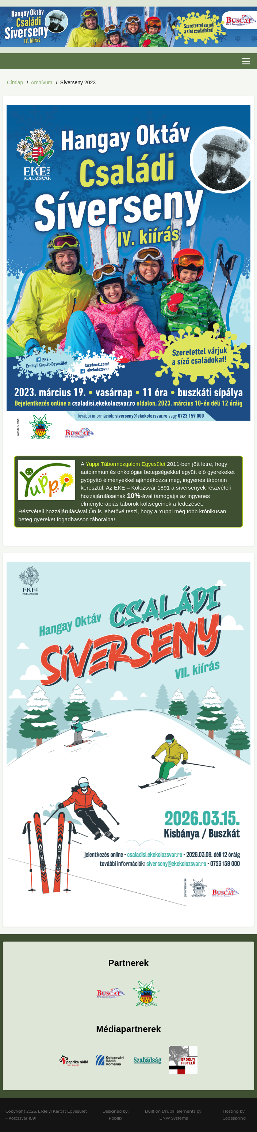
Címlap (15, 82)
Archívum (41, 82)
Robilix (115, 1118)
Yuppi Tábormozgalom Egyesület (126, 464)
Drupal (169, 1110)
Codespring (234, 1118)
